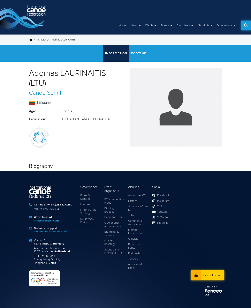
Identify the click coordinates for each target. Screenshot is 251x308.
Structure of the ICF (138, 208)
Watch (149, 25)
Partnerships (135, 253)
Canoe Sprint (45, 93)
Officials (133, 238)
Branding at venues (111, 233)
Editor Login (211, 275)
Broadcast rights (134, 246)
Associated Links (135, 266)
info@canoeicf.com (46, 220)
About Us (203, 25)
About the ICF (137, 195)
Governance (224, 25)
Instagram (163, 201)
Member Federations (135, 231)
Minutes (85, 204)
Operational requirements (112, 224)
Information (116, 53)
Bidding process (109, 210)
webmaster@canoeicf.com (51, 231)
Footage (138, 53)
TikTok (161, 206)
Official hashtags (109, 242)
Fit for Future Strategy (88, 211)
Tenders (133, 258)
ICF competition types (114, 201)
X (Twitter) (163, 217)
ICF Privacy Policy (87, 220)
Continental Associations (136, 222)
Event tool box (113, 217)
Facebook (163, 195)
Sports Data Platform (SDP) (113, 251)
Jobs (131, 215)
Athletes (42, 39)
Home (123, 25)
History (132, 201)
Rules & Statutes (85, 197)
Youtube (162, 211)
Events (164, 25)
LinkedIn (162, 222)
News (134, 25)
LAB (207, 295)
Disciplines (183, 25)
